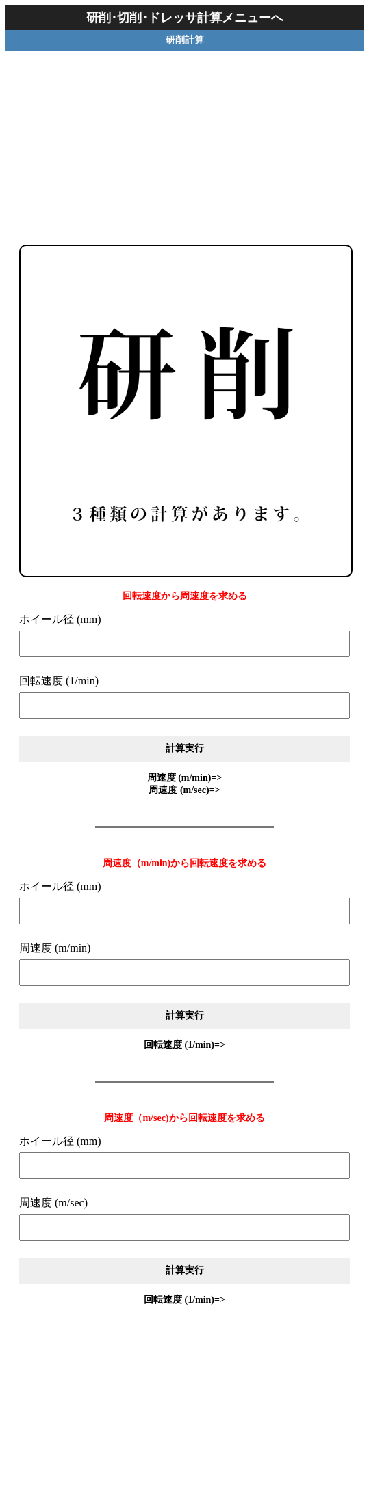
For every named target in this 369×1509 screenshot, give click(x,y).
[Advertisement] (185, 136)
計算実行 (185, 748)
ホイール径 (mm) (60, 619)
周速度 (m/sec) (53, 1202)
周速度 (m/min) (54, 948)
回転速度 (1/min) (59, 681)
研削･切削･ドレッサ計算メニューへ (184, 18)
